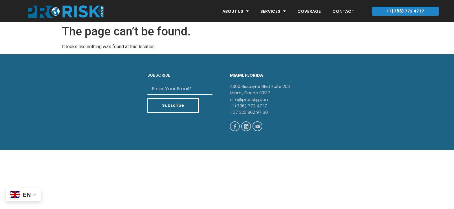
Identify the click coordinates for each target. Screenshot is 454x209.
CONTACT (343, 11)
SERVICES (273, 11)
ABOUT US (235, 11)
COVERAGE (309, 11)
